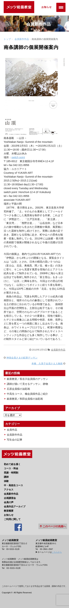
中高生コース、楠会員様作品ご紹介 (27, 393)
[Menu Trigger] (61, 7)
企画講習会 (10, 498)
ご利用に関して (12, 519)
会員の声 (8, 502)
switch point (18, 157)
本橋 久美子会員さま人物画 (47, 363)
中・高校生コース (13, 485)
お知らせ (46, 7)
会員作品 (12, 429)
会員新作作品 (22, 39)
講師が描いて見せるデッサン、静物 (27, 383)
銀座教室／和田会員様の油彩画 (25, 398)
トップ (7, 39)
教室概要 (8, 510)
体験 (6, 481)
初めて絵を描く (12, 464)
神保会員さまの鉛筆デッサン (22, 357)
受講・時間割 (11, 472)
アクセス (8, 489)
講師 (6, 477)
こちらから (57, 552)
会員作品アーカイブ (14, 506)
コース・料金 (11, 468)
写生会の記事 (14, 439)
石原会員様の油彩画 (18, 388)
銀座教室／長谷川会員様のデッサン (27, 378)
